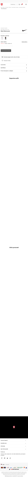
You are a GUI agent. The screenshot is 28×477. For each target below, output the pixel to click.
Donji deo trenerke (22, 7)
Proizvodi (6, 7)
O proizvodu (14, 64)
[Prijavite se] (21, 4)
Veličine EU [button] (2, 43)
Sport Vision (3, 7)
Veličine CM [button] (10, 43)
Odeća (10, 7)
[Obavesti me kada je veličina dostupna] (2, 46)
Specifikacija (14, 67)
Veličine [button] (6, 43)
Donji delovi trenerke (15, 7)
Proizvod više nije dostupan (6, 50)
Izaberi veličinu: (4, 41)
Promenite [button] (7, 464)
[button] (15, 4)
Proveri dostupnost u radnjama (14, 70)
